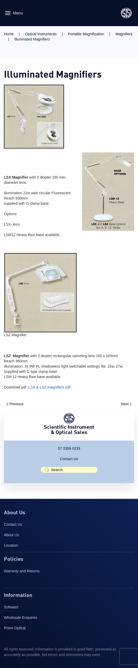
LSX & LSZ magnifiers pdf (49, 387)
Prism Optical (15, 628)
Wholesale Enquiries (20, 617)
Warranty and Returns (21, 571)
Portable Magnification (86, 34)
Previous (15, 404)
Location (11, 545)
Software (11, 607)
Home (9, 34)
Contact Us (69, 459)
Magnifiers (124, 34)
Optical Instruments (41, 34)
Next (126, 404)
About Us (11, 535)
